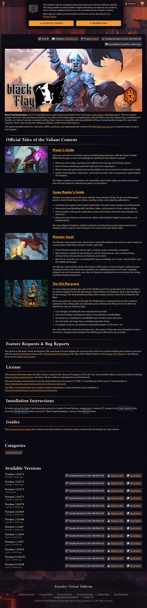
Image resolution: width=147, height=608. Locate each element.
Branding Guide (121, 594)
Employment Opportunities (66, 597)
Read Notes (135, 475)
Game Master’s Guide (68, 192)
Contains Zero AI (13, 452)
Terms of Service (64, 594)
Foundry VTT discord (115, 354)
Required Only (99, 23)
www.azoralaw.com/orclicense (19, 377)
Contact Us (88, 597)
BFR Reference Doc (102, 126)
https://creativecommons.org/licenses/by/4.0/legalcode (31, 390)
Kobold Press (71, 39)
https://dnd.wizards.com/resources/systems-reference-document (35, 384)
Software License (27, 594)
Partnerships (103, 594)
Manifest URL (117, 475)
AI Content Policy (85, 594)
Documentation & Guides (20, 429)
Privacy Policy (49, 16)
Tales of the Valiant (95, 114)
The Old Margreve (66, 284)
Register (130, 3)
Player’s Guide (63, 150)
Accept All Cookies (51, 23)
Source (95, 39)
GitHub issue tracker (26, 356)
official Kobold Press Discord (56, 354)
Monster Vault (63, 237)
